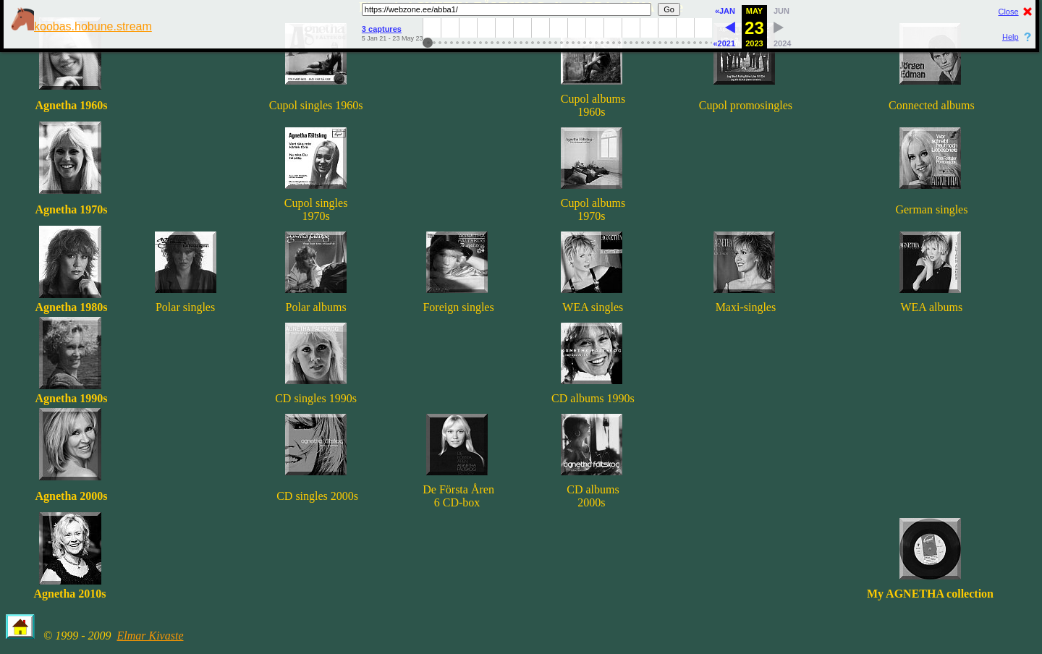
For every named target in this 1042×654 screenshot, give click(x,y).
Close (1008, 11)
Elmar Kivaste (150, 635)
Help (1010, 37)
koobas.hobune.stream (81, 26)
